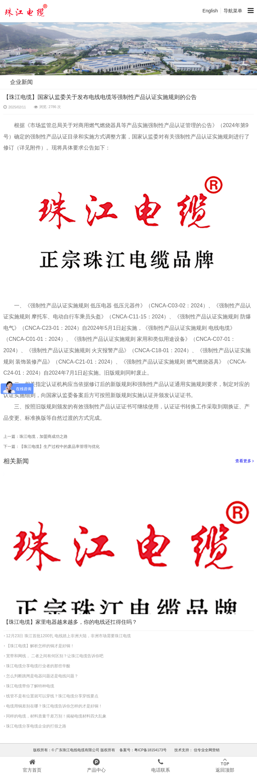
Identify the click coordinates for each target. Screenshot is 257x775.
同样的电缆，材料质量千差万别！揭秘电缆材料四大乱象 (56, 716)
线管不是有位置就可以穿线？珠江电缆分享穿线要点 (52, 696)
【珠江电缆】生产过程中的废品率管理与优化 (59, 446)
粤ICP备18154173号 (150, 750)
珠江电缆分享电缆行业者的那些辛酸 (38, 666)
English (210, 10)
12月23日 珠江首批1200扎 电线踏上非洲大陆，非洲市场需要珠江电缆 (68, 636)
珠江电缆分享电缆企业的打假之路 (36, 726)
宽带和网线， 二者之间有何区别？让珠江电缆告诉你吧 (54, 656)
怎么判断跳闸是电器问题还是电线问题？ (42, 676)
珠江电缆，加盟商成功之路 (43, 436)
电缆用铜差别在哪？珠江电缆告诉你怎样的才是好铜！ (54, 706)
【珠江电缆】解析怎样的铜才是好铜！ (40, 646)
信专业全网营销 (206, 750)
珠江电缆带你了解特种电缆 (30, 686)
